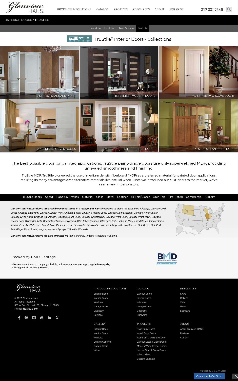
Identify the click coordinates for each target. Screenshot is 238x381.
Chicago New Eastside (120, 212)
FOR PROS (176, 9)
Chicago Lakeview (28, 212)
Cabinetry (99, 310)
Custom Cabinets (102, 341)
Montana (89, 235)
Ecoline (109, 28)
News (183, 306)
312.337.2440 (212, 9)
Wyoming (112, 235)
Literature (185, 310)
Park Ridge (16, 229)
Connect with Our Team (209, 376)
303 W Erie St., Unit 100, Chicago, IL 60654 (37, 305)
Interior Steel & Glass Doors (151, 350)
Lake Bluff (28, 225)
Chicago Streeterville (92, 216)
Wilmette (72, 229)
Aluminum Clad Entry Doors (151, 337)
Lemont (68, 225)
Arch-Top (159, 197)
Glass (99, 197)
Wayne (42, 229)
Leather (122, 197)
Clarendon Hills (33, 221)
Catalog (102, 9)
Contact (184, 337)
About (159, 9)
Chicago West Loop (116, 216)
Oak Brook (144, 225)
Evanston (70, 221)
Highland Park (125, 221)
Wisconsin (100, 235)
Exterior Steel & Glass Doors (151, 341)
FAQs (183, 293)
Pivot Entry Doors (146, 329)
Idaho (72, 235)
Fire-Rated (175, 197)
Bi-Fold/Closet (140, 197)
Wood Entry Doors (146, 333)
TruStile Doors (32, 197)
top (235, 376)
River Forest (31, 229)
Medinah (106, 225)
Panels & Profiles (67, 197)
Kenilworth (16, 225)
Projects (121, 9)
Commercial (194, 197)
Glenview (105, 221)
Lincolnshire (93, 225)
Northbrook (130, 225)
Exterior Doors (101, 293)
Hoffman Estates (154, 221)
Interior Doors (19, 20)
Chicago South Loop (69, 216)
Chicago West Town (139, 216)
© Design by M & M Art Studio (213, 371)
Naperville (117, 225)
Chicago (144, 208)
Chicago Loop (98, 212)
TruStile (143, 28)
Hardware (142, 315)
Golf (114, 221)
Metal (110, 197)
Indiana (80, 235)
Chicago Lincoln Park (51, 212)
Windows (98, 302)
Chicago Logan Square (77, 212)
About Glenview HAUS (191, 329)
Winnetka (83, 229)
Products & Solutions (74, 9)
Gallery (210, 197)
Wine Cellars (143, 354)
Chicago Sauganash (45, 216)
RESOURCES (141, 9)
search (229, 9)
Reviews (184, 333)
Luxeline (95, 28)
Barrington (133, 208)
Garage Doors (101, 306)
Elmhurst (59, 221)
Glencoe (94, 221)
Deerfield (48, 221)
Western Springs (57, 229)
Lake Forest (42, 225)
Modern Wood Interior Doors (151, 346)
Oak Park (156, 225)
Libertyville (80, 225)
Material (87, 197)
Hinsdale (139, 221)
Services (98, 315)
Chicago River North (21, 216)
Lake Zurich (56, 225)
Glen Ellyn (82, 221)
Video (183, 302)
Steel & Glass (126, 28)
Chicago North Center (146, 212)
